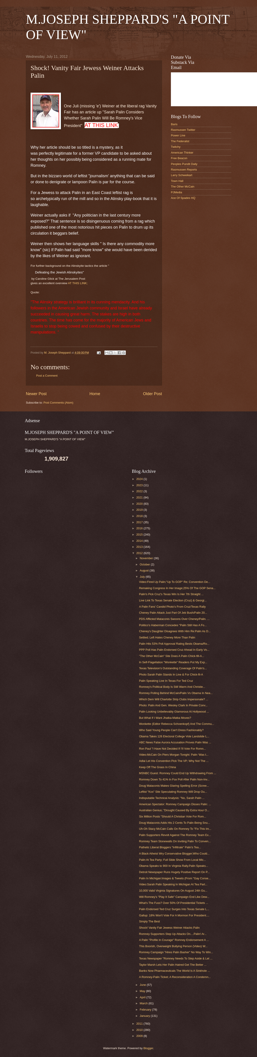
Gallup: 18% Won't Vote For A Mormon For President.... (174, 915)
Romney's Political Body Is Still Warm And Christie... (172, 686)
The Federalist (180, 141)
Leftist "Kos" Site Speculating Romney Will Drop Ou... (173, 791)
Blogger (148, 1048)
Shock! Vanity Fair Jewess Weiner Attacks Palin (169, 927)
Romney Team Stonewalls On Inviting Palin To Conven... (175, 841)
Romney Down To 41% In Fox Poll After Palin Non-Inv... (174, 779)
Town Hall (177, 181)
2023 (139, 485)
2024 (139, 479)
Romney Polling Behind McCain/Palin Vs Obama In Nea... (176, 693)
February (146, 1009)
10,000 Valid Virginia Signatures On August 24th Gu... (173, 890)
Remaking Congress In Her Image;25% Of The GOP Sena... (177, 588)
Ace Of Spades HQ (183, 198)
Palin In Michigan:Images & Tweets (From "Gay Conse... (175, 878)
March (144, 1003)
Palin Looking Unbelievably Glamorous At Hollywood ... (174, 711)
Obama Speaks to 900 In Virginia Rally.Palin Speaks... (173, 865)
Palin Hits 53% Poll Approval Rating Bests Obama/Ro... (174, 643)
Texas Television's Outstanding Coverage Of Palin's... (173, 668)
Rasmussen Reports (184, 169)
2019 (139, 509)
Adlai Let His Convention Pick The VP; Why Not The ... (174, 761)
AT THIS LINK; (78, 283)
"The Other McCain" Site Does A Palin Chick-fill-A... (171, 656)
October (145, 564)
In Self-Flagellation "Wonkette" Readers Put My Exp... (173, 662)
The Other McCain (182, 186)
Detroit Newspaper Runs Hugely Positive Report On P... (174, 872)
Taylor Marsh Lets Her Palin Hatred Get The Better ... (172, 964)
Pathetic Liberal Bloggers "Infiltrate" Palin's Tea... (170, 847)
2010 (139, 1030)
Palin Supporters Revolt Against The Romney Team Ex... (175, 835)
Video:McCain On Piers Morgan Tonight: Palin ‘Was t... (173, 754)
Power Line (178, 135)
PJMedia (176, 192)
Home (94, 394)
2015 (139, 534)
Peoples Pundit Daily (184, 164)
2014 (139, 540)
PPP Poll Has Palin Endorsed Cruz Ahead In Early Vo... (174, 649)
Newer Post (36, 394)
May (143, 991)
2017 (139, 522)
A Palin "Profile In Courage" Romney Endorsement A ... (174, 940)
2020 (139, 503)
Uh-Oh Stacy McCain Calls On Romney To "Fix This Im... (175, 828)
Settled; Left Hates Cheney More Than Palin (167, 637)
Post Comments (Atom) (58, 402)
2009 (139, 1036)
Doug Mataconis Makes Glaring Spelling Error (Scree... (174, 785)
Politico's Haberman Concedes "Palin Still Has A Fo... (173, 625)
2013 (139, 546)
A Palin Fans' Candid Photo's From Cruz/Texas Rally (172, 606)
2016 (139, 528)
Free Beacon (179, 158)
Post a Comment (47, 375)
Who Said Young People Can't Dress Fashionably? (171, 730)
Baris (174, 124)
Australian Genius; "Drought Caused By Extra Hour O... (174, 810)
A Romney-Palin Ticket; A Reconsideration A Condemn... (175, 977)
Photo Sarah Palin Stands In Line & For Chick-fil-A (171, 674)
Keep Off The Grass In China (157, 767)
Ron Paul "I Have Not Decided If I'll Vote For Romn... (172, 748)
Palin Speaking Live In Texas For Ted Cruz (166, 680)
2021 (139, 497)
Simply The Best (149, 921)
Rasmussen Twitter (183, 129)
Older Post (152, 394)
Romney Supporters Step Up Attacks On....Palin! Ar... (173, 934)
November (147, 558)
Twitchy (175, 146)
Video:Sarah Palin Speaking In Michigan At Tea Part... (173, 884)
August (144, 570)
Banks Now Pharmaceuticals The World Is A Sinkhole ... (174, 970)
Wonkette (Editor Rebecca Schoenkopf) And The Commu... (176, 724)
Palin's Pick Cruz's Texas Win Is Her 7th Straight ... (171, 594)
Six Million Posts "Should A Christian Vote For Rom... (172, 816)
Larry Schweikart (181, 175)
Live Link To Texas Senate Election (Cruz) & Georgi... (173, 600)
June (143, 984)
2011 (139, 1023)
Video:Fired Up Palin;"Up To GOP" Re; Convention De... (174, 582)
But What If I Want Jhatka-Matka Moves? (165, 717)
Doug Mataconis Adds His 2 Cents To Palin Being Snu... (174, 822)
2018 (139, 516)
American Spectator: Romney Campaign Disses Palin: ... (175, 804)
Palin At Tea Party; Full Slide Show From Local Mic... (172, 859)
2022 (139, 491)
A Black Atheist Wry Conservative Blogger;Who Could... (174, 853)
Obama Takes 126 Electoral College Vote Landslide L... (174, 736)
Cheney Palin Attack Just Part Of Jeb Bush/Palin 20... (173, 612)
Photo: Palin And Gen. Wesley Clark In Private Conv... (173, 705)
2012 (139, 553)
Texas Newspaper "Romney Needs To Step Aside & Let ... (175, 958)
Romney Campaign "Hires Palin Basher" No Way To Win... (176, 952)
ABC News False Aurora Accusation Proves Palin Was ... (175, 742)
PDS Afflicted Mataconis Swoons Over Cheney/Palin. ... (174, 619)
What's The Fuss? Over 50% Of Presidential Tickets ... (173, 903)
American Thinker (182, 152)
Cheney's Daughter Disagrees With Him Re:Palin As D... (175, 631)
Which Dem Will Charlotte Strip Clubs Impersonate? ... (173, 699)
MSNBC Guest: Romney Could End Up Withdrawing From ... (177, 773)
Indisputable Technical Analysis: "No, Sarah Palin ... (171, 798)
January (145, 1015)
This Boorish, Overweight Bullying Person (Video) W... (173, 946)
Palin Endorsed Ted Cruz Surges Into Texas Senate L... (174, 909)
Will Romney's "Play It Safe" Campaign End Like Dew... (174, 897)
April (143, 997)
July (142, 576)
